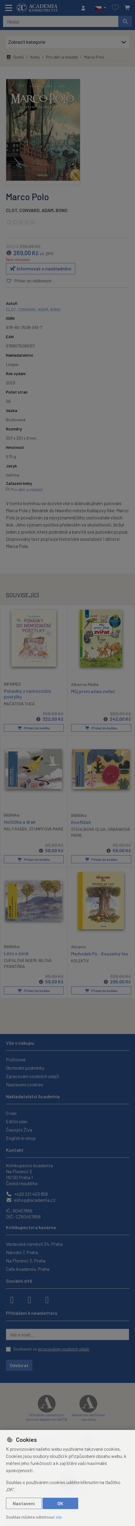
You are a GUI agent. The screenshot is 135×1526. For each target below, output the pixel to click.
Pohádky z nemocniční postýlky (27, 693)
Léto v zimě (16, 953)
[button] (100, 8)
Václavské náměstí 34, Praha (34, 1244)
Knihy (35, 56)
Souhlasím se (51, 1348)
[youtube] (47, 1299)
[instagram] (29, 1299)
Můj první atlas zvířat (93, 691)
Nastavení (24, 1503)
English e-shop (21, 1138)
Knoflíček (81, 822)
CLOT (11, 210)
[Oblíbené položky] (115, 7)
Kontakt (14, 1150)
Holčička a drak (20, 821)
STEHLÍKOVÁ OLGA (88, 828)
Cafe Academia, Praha (27, 1269)
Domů (15, 56)
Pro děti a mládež (62, 56)
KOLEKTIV (80, 960)
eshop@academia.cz (31, 1200)
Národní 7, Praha (22, 1252)
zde (59, 1516)
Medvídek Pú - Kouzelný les (99, 953)
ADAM (48, 210)
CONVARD (29, 210)
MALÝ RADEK (15, 828)
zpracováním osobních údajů (63, 1348)
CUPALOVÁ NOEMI (20, 960)
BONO (62, 210)
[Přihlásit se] (84, 8)
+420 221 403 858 (27, 1194)
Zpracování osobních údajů (32, 1076)
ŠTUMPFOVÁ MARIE (46, 828)
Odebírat (19, 1365)
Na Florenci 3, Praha (25, 1260)
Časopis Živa (19, 1129)
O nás (11, 1113)
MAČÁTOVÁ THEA (19, 703)
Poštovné (16, 1059)
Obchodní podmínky (25, 1068)
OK (60, 1503)
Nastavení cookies (24, 1084)
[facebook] (12, 1299)
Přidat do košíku (34, 728)
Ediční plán (16, 1121)
